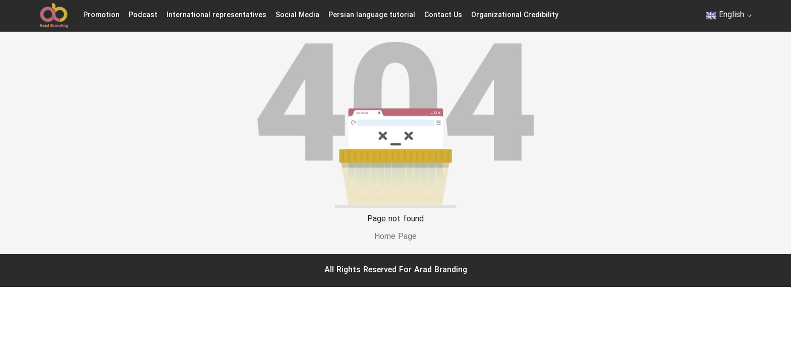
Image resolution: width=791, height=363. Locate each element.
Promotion (101, 15)
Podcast (143, 15)
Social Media (297, 15)
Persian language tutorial (371, 15)
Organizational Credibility (514, 15)
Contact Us (443, 15)
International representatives (216, 15)
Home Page (395, 237)
